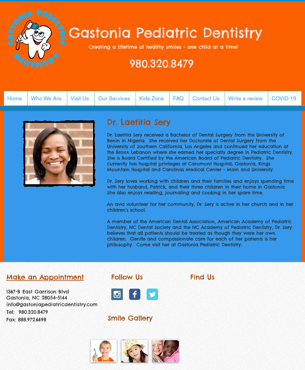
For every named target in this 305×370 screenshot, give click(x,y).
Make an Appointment (45, 277)
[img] (104, 351)
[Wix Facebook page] (134, 294)
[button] (47, 98)
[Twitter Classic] (152, 294)
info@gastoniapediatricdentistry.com (52, 304)
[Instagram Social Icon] (117, 294)
